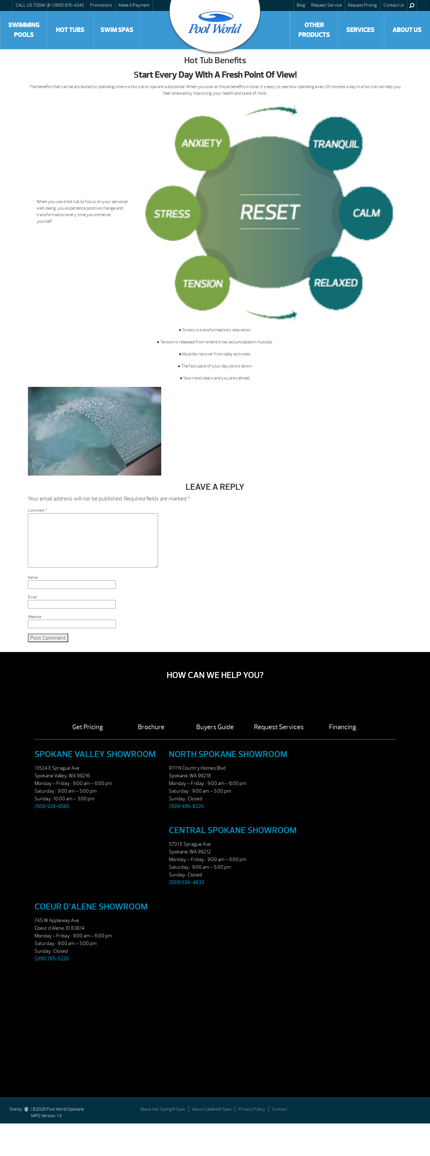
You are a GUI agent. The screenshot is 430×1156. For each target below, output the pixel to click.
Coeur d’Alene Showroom (91, 906)
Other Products (314, 30)
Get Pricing (87, 727)
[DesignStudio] (26, 1109)
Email (32, 597)
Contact (279, 1109)
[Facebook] (419, 1108)
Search (412, 5)
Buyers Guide (215, 727)
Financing (342, 727)
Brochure (151, 727)
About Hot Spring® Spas (162, 1109)
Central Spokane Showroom (233, 830)
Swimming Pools (23, 30)
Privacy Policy (251, 1109)
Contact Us (393, 5)
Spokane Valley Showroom (95, 754)
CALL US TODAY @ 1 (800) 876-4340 (50, 5)
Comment (37, 510)
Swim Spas (116, 30)
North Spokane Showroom (228, 754)
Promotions (101, 5)
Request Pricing (362, 5)
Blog (301, 5)
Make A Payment (134, 5)
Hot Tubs (70, 30)
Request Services (279, 727)
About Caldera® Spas (212, 1109)
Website (34, 617)
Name (32, 577)
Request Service (326, 5)
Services (360, 30)
